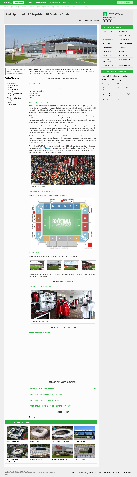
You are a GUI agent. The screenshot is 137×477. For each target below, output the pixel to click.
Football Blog (66, 7)
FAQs (9, 102)
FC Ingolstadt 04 (35, 417)
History (12, 87)
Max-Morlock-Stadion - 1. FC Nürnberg (115, 76)
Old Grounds (116, 473)
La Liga (17, 7)
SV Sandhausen (107, 65)
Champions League (43, 7)
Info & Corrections (104, 473)
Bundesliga (31, 7)
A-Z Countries (126, 473)
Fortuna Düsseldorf (125, 44)
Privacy (85, 473)
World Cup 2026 (87, 7)
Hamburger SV (107, 48)
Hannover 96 (123, 48)
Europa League (55, 7)
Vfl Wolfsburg (44, 148)
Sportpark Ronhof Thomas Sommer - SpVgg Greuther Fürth (117, 95)
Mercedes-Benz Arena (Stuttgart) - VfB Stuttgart (115, 89)
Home (79, 20)
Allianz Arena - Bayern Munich (112, 100)
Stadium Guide (12, 83)
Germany (85, 20)
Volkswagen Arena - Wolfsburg (112, 84)
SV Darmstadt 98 (124, 59)
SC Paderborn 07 (125, 55)
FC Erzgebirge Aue (125, 36)
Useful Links (11, 104)
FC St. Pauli (106, 44)
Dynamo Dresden (108, 36)
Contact (79, 473)
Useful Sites (93, 473)
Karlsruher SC (107, 55)
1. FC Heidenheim (108, 32)
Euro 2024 (76, 7)
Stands (12, 91)
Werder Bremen (124, 65)
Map (11, 100)
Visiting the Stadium (14, 98)
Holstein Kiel (123, 51)
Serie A (24, 7)
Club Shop (13, 96)
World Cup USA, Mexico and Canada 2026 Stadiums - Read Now (16, 71)
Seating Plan (14, 89)
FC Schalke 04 (124, 40)
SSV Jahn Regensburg (106, 60)
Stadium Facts (14, 85)
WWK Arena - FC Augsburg (111, 80)
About (73, 473)
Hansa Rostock (107, 51)
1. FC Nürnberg (124, 32)
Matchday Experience (14, 94)
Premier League (8, 7)
